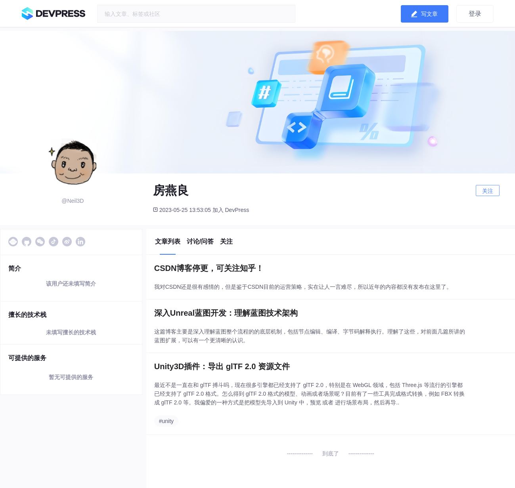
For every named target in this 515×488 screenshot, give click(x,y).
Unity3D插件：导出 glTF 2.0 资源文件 (222, 366)
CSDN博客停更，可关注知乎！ (209, 268)
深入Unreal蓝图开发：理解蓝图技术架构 (226, 313)
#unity (166, 421)
